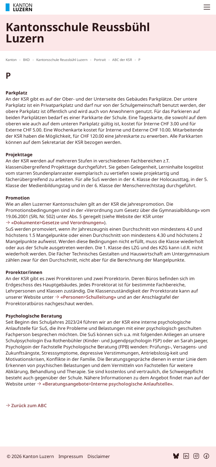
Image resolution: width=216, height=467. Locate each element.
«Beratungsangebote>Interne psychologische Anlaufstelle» (107, 384)
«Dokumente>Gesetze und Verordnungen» (57, 222)
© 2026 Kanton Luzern (30, 456)
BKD (26, 59)
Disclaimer (98, 456)
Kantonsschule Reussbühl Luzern (61, 59)
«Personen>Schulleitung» (88, 297)
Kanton (11, 59)
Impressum (70, 456)
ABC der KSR (122, 59)
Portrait (100, 59)
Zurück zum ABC (29, 405)
